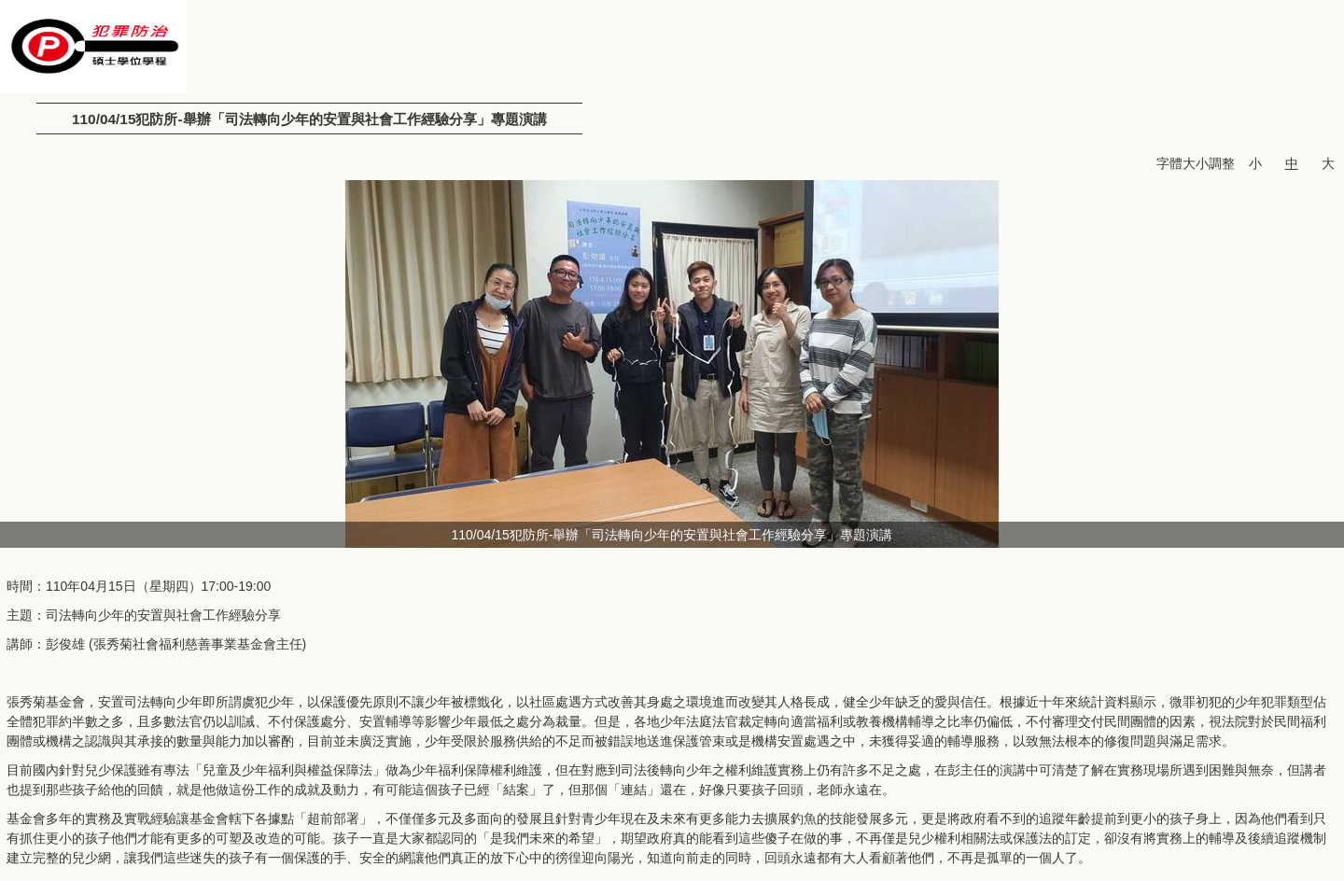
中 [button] (1291, 163)
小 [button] (1255, 163)
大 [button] (1328, 163)
